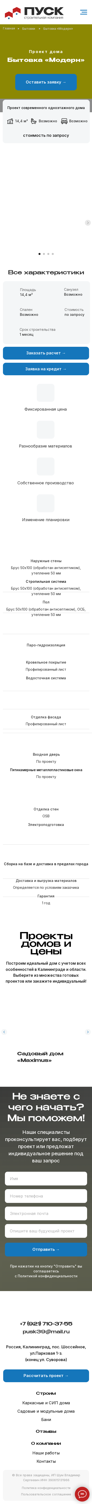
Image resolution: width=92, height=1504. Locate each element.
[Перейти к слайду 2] (44, 254)
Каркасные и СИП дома (46, 1402)
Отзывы (46, 1432)
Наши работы (46, 1452)
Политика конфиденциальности (46, 1488)
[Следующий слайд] (88, 223)
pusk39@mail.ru (46, 1332)
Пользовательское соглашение (46, 1494)
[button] (46, 82)
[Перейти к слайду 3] (48, 254)
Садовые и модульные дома (46, 1411)
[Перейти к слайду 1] (39, 254)
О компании (46, 1444)
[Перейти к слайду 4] (53, 254)
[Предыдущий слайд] (4, 1032)
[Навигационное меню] (83, 12)
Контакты (46, 1461)
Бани (46, 1419)
